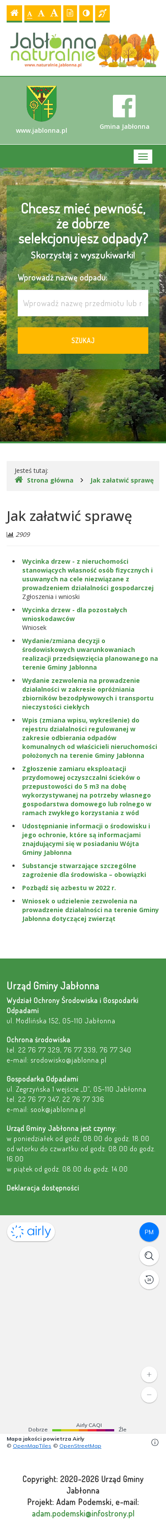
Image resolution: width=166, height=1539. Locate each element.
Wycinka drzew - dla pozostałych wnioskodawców (74, 614)
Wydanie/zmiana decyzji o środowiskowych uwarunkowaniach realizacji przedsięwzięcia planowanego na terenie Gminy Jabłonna (90, 654)
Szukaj (83, 340)
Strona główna (44, 480)
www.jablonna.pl (41, 110)
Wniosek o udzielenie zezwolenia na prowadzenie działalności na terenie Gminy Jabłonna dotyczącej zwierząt (90, 910)
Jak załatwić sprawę (122, 480)
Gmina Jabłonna (125, 112)
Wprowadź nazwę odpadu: (63, 277)
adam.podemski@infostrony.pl (83, 1513)
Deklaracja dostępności (43, 1187)
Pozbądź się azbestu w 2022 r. (69, 888)
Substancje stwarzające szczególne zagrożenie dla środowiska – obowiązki (84, 870)
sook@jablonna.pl (58, 1109)
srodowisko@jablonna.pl (69, 1059)
